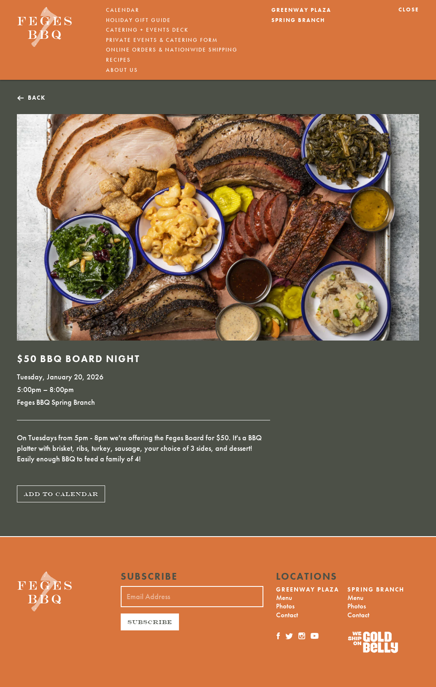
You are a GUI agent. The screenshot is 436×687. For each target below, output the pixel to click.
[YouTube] (314, 636)
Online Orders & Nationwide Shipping (172, 49)
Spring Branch (298, 20)
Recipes (118, 60)
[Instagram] (302, 636)
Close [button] (408, 9)
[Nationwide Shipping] (383, 642)
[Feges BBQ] (44, 27)
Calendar (122, 10)
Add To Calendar (61, 494)
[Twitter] (289, 636)
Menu (284, 597)
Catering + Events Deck (147, 30)
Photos (285, 606)
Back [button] (37, 97)
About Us (122, 70)
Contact (287, 614)
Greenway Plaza (301, 10)
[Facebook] (278, 636)
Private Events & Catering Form (162, 40)
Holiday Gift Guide (138, 20)
